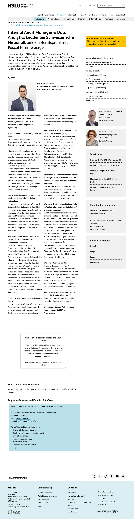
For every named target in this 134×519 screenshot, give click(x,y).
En (94, 5)
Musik (111, 15)
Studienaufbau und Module (23, 439)
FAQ (14, 448)
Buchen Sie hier (34, 421)
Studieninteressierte (45, 493)
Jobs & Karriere (73, 512)
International (95, 19)
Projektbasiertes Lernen (94, 96)
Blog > (92, 252)
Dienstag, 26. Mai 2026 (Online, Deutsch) (105, 160)
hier (17, 389)
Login (81, 5)
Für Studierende (43, 499)
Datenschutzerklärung (105, 495)
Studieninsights (91, 67)
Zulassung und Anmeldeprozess (24, 445)
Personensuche (73, 493)
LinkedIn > (94, 246)
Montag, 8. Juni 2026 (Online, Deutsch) (104, 165)
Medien (40, 506)
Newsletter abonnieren (106, 492)
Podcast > (94, 257)
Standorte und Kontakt (76, 496)
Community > (95, 262)
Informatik (72, 15)
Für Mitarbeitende (44, 502)
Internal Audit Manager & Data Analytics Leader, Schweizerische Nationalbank (37, 25)
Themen (81, 19)
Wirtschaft (61, 15)
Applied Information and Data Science (100, 58)
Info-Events (90, 100)
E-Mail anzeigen (108, 121)
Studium (40, 19)
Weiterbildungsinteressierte (47, 496)
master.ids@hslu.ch (23, 418)
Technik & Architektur (45, 15)
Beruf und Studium (20, 442)
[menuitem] (40, 19)
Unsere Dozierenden (20, 436)
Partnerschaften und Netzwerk (97, 92)
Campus (109, 19)
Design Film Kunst (99, 15)
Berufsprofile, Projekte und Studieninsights (28, 433)
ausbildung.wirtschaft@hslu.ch (19, 507)
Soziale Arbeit (84, 15)
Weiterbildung (54, 19)
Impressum (102, 498)
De (90, 5)
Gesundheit (120, 15)
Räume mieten (73, 509)
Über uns (121, 19)
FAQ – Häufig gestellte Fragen (97, 88)
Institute (71, 499)
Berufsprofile (36, 23)
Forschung (69, 19)
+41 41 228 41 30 (96, 226)
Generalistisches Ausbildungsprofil (25, 430)
